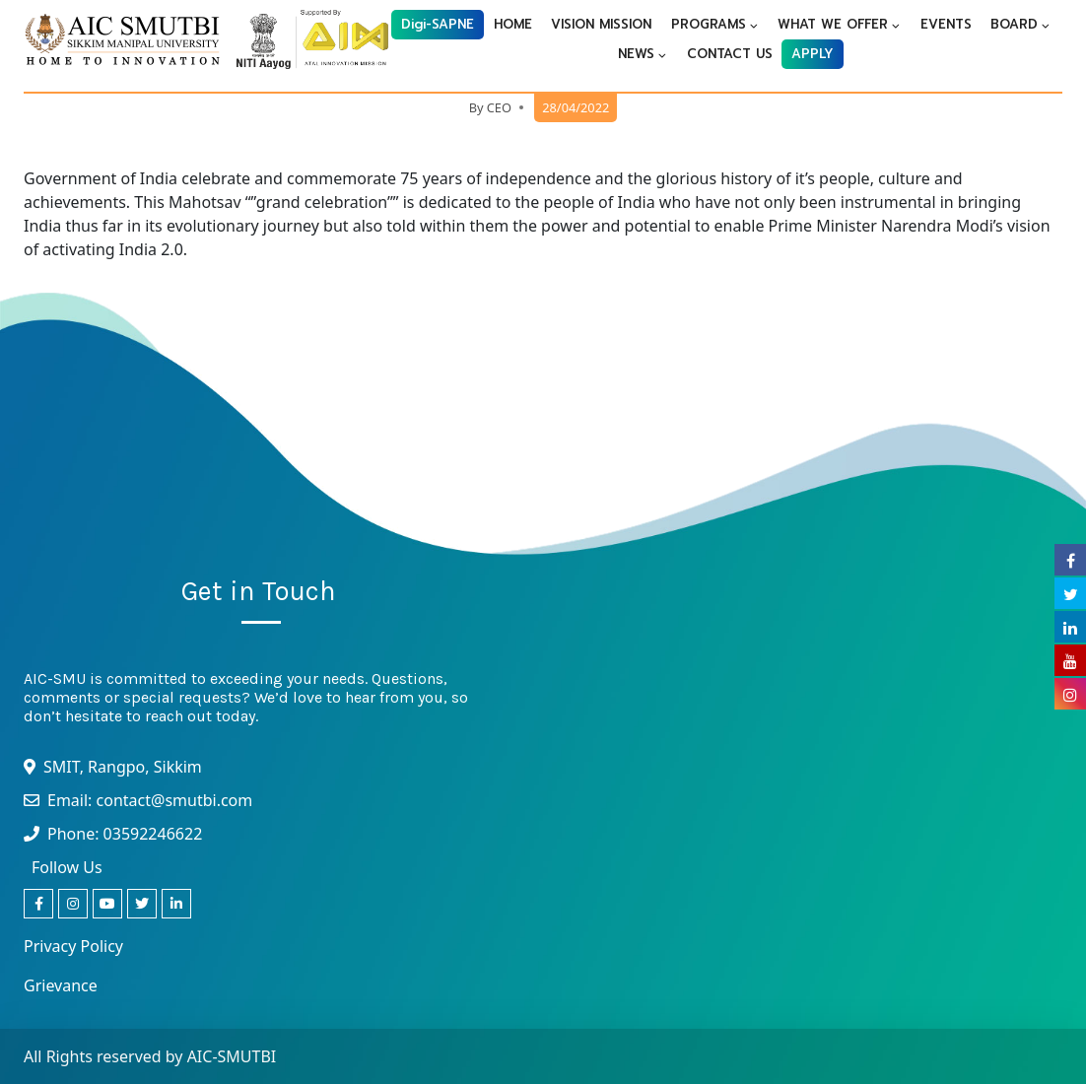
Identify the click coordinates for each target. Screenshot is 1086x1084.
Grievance (61, 985)
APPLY (812, 53)
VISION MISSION (601, 24)
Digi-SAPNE (437, 24)
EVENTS (946, 24)
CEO (499, 107)
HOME (513, 24)
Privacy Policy (73, 946)
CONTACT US (730, 53)
